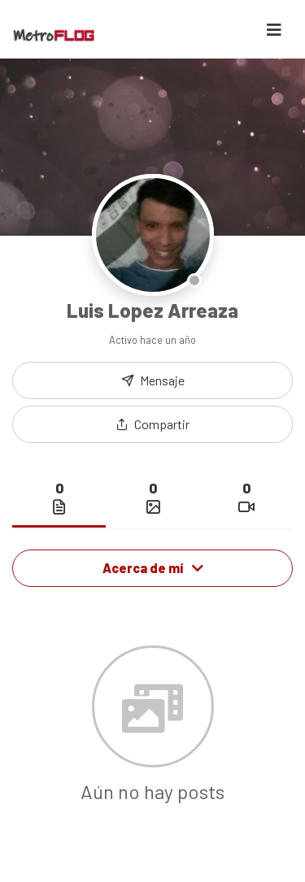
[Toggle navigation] (274, 29)
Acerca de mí (152, 568)
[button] (152, 424)
